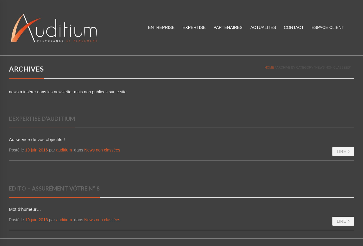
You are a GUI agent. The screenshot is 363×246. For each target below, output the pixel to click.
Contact (294, 27)
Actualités (263, 27)
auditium (64, 150)
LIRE (343, 151)
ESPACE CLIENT (328, 27)
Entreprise (161, 27)
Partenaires (228, 27)
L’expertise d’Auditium (42, 118)
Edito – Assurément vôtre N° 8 (54, 188)
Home (269, 67)
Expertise (194, 27)
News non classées (102, 150)
